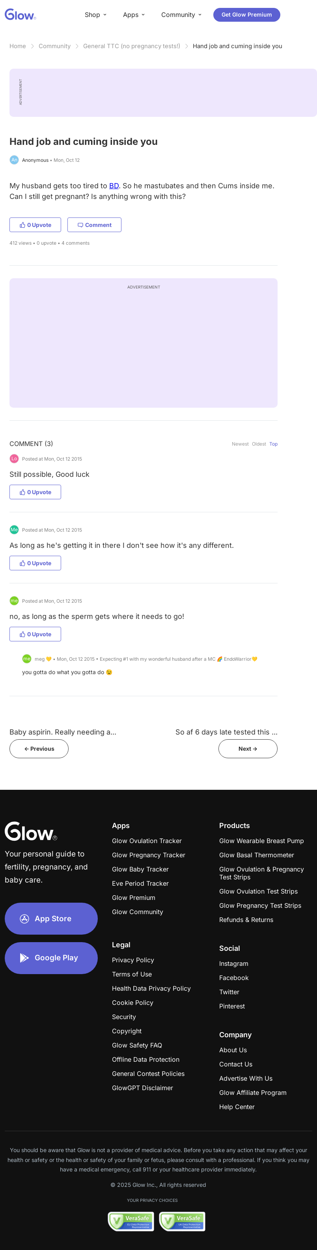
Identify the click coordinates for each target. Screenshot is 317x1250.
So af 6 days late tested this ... (226, 732)
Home (17, 46)
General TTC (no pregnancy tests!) (131, 46)
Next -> (248, 748)
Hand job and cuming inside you (237, 46)
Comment (94, 224)
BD (114, 186)
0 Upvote (35, 224)
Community (55, 46)
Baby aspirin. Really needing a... (62, 732)
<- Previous (39, 748)
